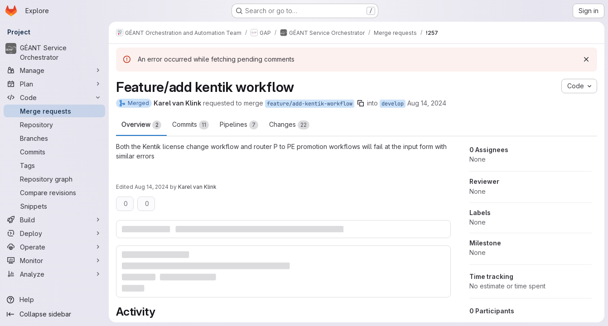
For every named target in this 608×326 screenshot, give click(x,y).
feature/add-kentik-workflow (309, 103)
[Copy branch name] (360, 103)
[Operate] (54, 246)
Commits (190, 124)
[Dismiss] (586, 59)
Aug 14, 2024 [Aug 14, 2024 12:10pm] (152, 186)
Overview (141, 124)
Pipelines (239, 124)
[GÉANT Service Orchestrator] (54, 52)
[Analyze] (54, 274)
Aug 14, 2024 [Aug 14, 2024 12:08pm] (426, 103)
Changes (289, 124)
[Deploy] (54, 233)
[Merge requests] (54, 111)
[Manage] (54, 70)
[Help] (54, 299)
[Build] (54, 219)
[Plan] (54, 83)
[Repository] (54, 124)
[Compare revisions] (54, 192)
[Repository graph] (54, 179)
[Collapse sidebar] (54, 314)
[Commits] (54, 151)
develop (392, 103)
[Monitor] (54, 260)
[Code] (54, 97)
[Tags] (54, 165)
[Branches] (54, 138)
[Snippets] (54, 206)
